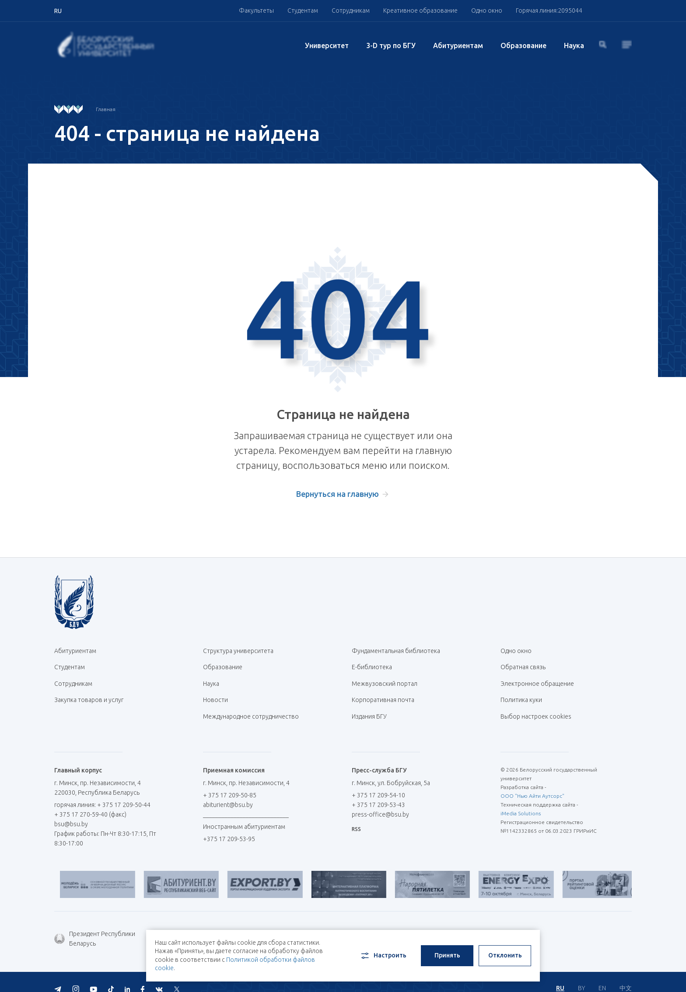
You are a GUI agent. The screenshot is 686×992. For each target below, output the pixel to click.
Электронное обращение (537, 678)
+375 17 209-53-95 (229, 827)
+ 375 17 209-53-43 (378, 792)
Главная (106, 109)
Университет (327, 45)
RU (560, 974)
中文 (626, 974)
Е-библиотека (375, 664)
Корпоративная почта (386, 692)
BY (581, 974)
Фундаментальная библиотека (399, 650)
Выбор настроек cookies (535, 706)
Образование (523, 45)
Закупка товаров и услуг (88, 692)
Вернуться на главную (337, 493)
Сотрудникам (351, 10)
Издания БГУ (369, 706)
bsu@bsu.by (71, 812)
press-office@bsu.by (380, 802)
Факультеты (256, 10)
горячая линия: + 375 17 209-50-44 (102, 792)
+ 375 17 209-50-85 (229, 783)
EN (602, 974)
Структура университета (238, 650)
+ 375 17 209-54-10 (378, 783)
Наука (574, 45)
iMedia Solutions (520, 801)
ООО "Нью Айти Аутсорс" (532, 784)
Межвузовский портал (388, 678)
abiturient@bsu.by (228, 792)
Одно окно (486, 10)
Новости (215, 692)
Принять (447, 955)
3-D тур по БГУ (391, 45)
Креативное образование (420, 10)
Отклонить (505, 955)
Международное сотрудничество (251, 711)
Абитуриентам (458, 45)
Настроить (383, 955)
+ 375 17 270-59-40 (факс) (90, 802)
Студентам (302, 10)
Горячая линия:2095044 (549, 10)
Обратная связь (523, 664)
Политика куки (521, 692)
